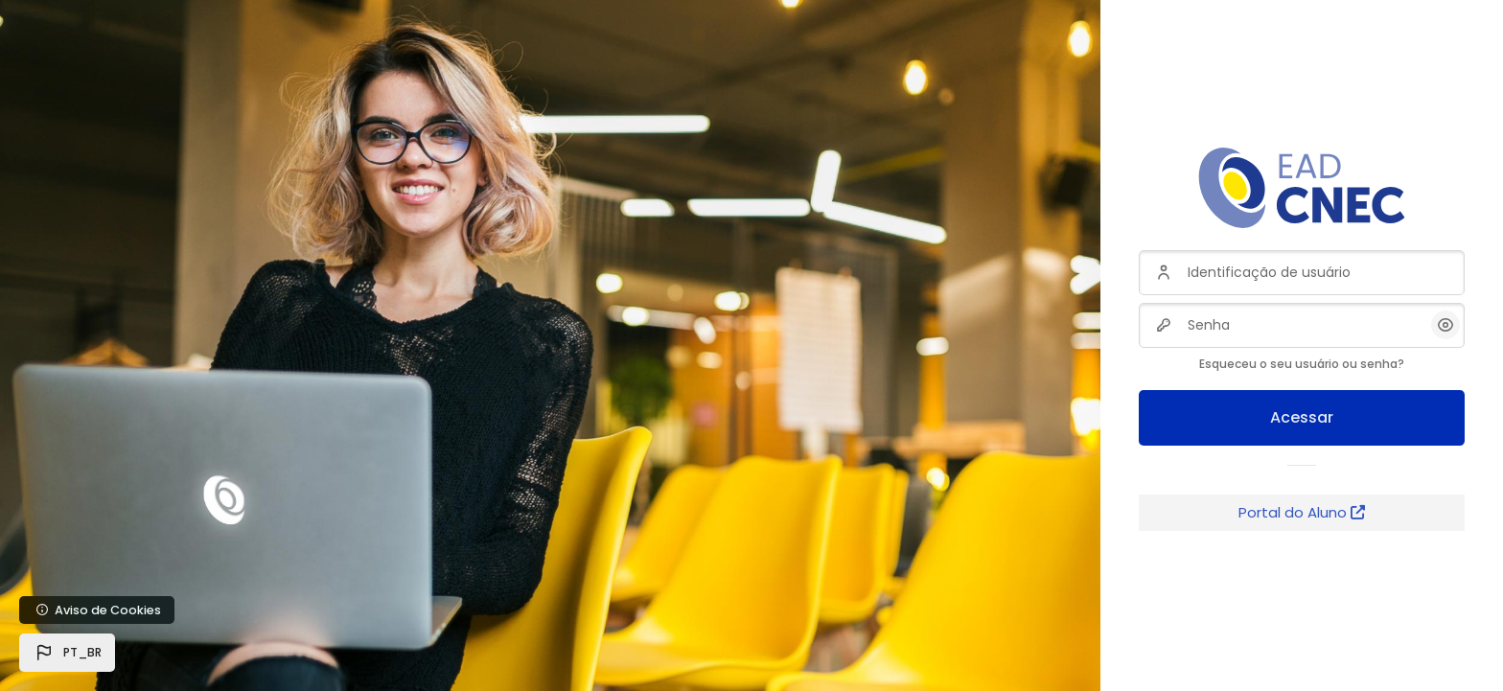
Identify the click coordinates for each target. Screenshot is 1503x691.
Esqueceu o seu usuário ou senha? (1301, 364)
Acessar (1301, 417)
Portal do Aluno (1301, 512)
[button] (67, 652)
